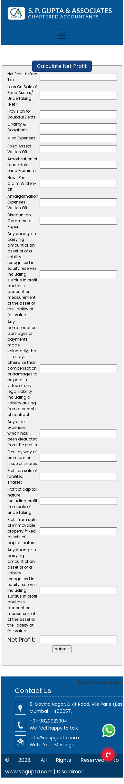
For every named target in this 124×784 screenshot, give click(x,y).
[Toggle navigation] (62, 35)
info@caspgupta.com (54, 737)
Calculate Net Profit (62, 66)
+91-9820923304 (48, 721)
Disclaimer (70, 771)
